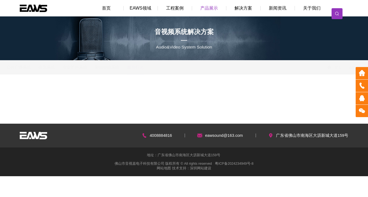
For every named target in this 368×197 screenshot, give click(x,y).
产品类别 (91, 89)
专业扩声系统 (87, 67)
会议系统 (59, 67)
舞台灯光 (148, 67)
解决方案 (243, 8)
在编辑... (32, 89)
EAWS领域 (140, 8)
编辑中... (62, 89)
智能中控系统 (119, 67)
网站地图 (164, 168)
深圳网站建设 (200, 168)
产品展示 (209, 8)
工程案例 (175, 8)
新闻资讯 (277, 8)
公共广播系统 (31, 67)
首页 (106, 8)
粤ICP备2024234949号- (233, 164)
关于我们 (312, 8)
